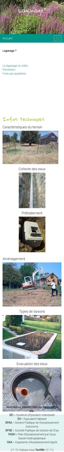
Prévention (9, 69)
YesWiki (39, 449)
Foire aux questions (14, 73)
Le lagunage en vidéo (15, 65)
